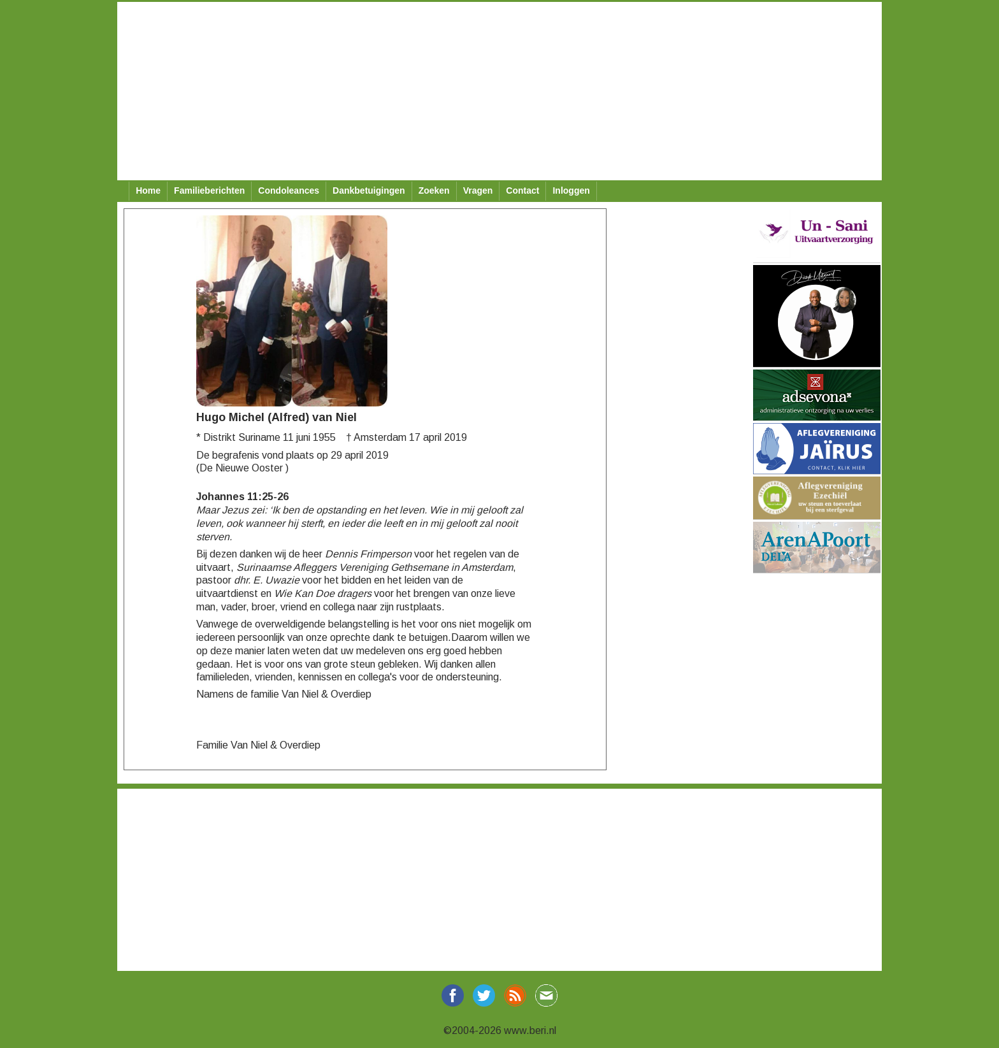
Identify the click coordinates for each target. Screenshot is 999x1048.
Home (148, 190)
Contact (522, 190)
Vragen (478, 190)
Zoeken (434, 190)
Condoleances (288, 190)
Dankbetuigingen (369, 190)
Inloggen (570, 190)
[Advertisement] (499, 91)
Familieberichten (209, 190)
